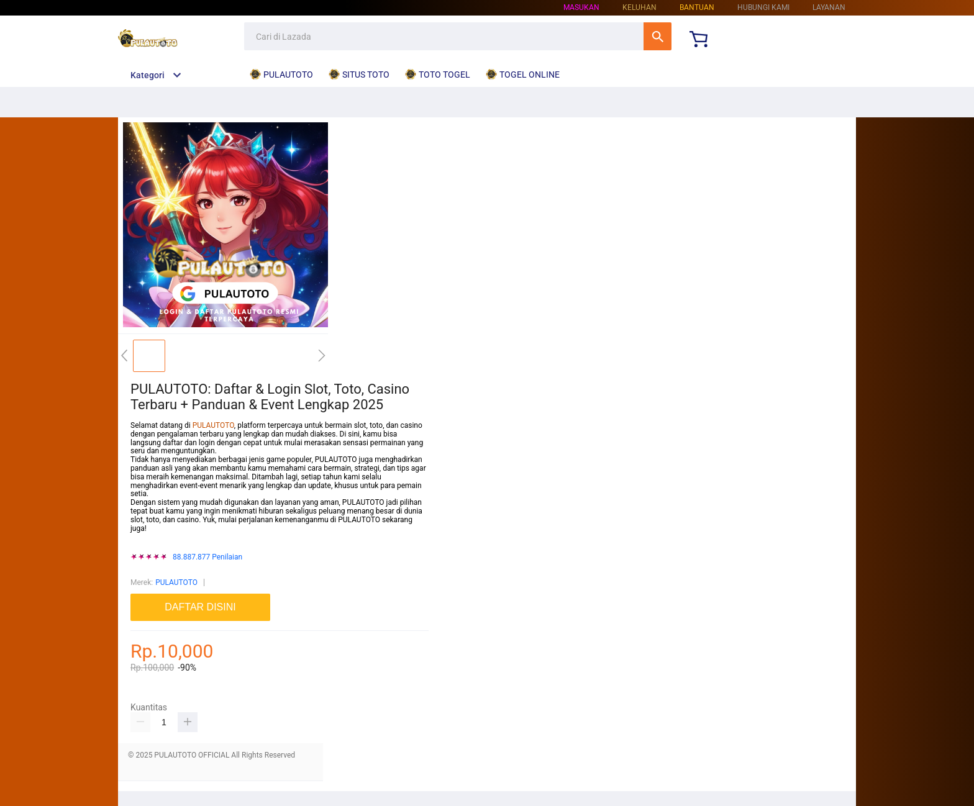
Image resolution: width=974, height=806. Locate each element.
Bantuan (697, 7)
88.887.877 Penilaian (207, 557)
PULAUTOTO (213, 425)
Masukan (581, 7)
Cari (657, 36)
